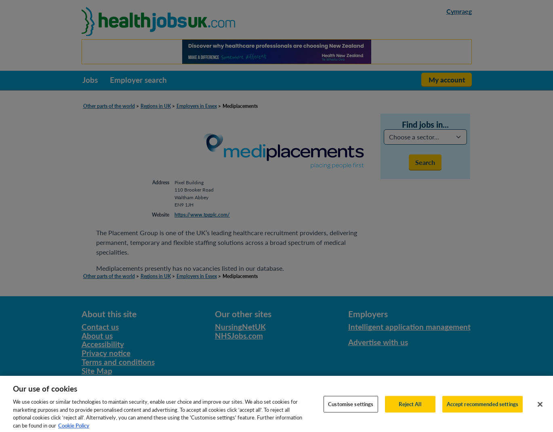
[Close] (540, 411)
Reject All (410, 410)
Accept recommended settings (483, 410)
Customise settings (350, 410)
